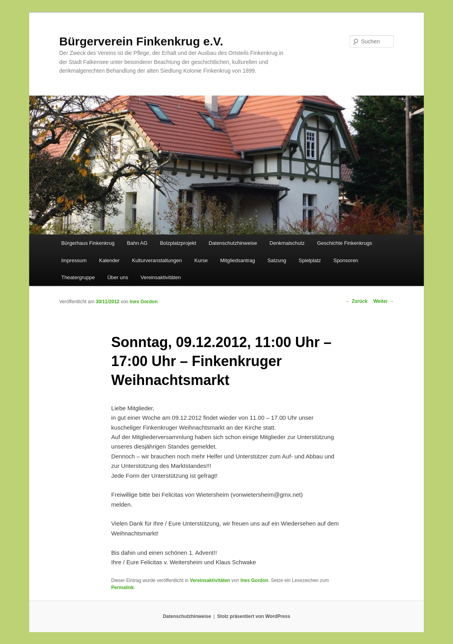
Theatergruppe (78, 277)
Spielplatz (310, 260)
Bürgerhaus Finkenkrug (87, 243)
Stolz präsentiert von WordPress (253, 616)
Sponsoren (345, 260)
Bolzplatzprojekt (178, 243)
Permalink (122, 587)
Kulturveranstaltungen (157, 260)
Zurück (356, 301)
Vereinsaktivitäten (160, 277)
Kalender (109, 260)
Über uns (117, 277)
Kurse (201, 260)
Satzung (277, 260)
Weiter (383, 301)
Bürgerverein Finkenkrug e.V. (141, 41)
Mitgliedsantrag (237, 260)
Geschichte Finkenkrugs (344, 243)
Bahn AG (137, 243)
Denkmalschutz (287, 243)
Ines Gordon (144, 301)
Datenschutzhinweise (233, 243)
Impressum (73, 260)
